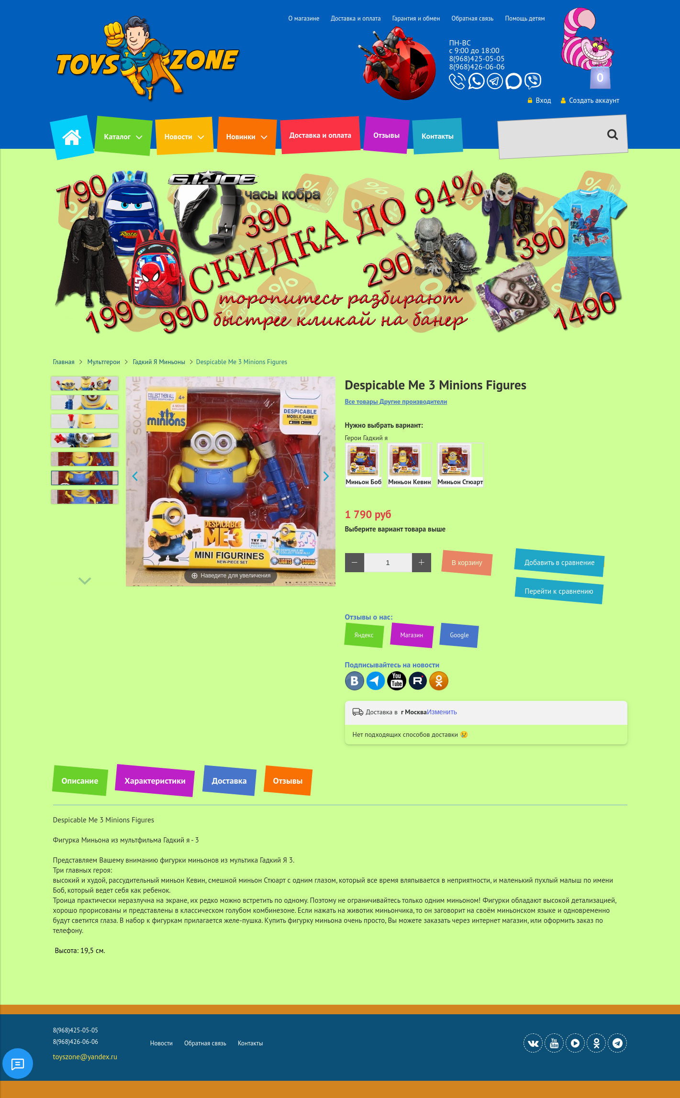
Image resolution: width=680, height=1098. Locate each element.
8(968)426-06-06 (476, 66)
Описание (80, 780)
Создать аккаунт (590, 100)
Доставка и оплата (355, 18)
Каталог (117, 136)
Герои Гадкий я (366, 437)
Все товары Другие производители (396, 402)
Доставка (229, 780)
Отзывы (386, 135)
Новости (178, 136)
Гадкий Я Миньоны (159, 361)
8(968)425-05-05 (476, 58)
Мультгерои (104, 361)
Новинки (241, 136)
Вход (538, 100)
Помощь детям (525, 18)
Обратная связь (472, 18)
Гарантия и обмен (416, 18)
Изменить (442, 712)
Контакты (438, 136)
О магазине (303, 18)
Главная (64, 361)
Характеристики (154, 780)
